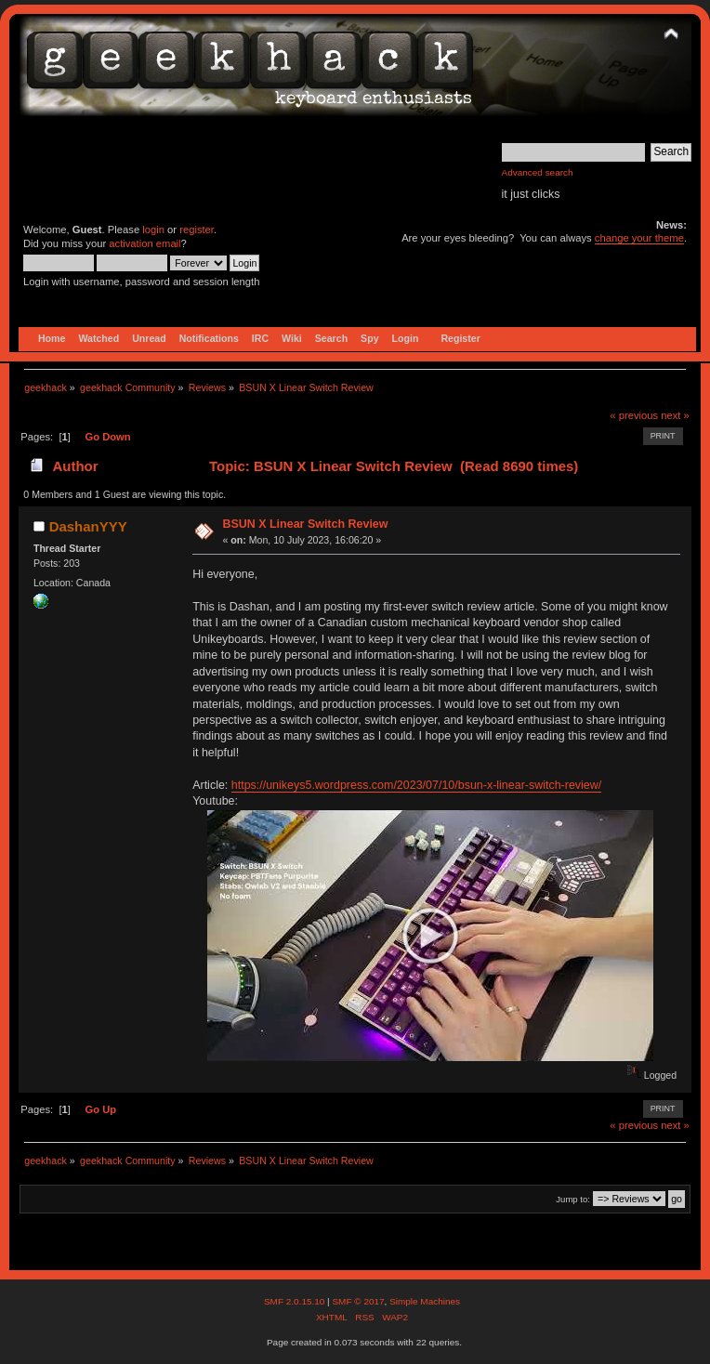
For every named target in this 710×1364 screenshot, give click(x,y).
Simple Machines (424, 1301)
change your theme (639, 237)
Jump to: (573, 1199)
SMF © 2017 (358, 1301)
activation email (144, 243)
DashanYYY (88, 526)
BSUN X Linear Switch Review (305, 524)
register (196, 229)
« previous (634, 415)
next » (675, 415)
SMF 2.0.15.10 (295, 1301)
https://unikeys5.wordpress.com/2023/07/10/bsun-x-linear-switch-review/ (416, 785)
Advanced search (537, 172)
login (153, 229)
